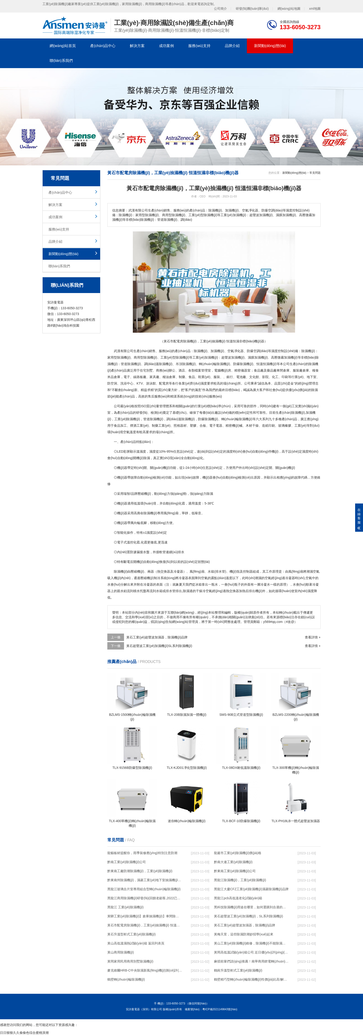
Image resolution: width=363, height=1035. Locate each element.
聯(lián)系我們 (61, 61)
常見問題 (315, 172)
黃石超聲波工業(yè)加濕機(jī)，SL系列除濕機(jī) (159, 646)
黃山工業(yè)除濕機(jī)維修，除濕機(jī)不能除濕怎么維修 (251, 943)
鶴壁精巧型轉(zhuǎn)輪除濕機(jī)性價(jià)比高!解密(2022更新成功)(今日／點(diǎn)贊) (251, 979)
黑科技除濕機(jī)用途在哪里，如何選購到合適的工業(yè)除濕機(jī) (251, 907)
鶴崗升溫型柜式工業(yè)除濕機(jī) (238, 970)
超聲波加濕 (229, 357)
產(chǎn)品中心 (102, 46)
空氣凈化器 (235, 351)
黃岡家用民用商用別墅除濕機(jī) (130, 961)
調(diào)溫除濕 (155, 364)
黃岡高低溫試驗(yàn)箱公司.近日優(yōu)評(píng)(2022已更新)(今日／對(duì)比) (251, 952)
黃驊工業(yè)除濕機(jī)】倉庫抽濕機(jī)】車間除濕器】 (144, 916)
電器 (219, 425)
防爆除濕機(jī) (243, 364)
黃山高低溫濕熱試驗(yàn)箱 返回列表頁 (135, 943)
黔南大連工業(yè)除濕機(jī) (233, 862)
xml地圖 (315, 8)
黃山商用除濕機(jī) (120, 952)
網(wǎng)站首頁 (63, 46)
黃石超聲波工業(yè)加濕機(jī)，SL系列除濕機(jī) (248, 916)
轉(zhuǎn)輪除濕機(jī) (214, 364)
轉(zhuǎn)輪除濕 (233, 419)
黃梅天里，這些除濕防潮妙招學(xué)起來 (243, 934)
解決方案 (137, 46)
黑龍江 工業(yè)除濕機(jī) (125, 907)
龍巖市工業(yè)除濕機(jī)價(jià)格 (237, 853)
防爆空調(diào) (257, 351)
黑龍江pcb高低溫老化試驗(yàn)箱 (238, 898)
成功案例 (166, 46)
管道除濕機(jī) (131, 364)
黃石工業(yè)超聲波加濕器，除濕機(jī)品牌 (157, 637)
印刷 (285, 377)
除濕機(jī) (200, 351)
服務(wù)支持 (199, 46)
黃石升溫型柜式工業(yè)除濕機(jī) (131, 934)
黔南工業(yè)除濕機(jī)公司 (126, 862)
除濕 (304, 351)
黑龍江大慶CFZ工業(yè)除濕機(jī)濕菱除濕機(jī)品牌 (251, 889)
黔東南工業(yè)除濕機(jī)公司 (235, 871)
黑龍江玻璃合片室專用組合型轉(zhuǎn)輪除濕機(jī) (144, 889)
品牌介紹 (232, 46)
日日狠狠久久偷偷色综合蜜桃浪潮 (24, 1033)
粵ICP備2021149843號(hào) (219, 1009)
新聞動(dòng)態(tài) (270, 46)
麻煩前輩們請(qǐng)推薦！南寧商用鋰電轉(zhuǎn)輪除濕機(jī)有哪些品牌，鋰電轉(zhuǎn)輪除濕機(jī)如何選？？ (251, 961)
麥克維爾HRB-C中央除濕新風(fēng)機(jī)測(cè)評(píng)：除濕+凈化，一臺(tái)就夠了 (144, 970)
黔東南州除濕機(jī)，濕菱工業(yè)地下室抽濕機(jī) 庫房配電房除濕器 (144, 880)
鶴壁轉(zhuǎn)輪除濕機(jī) (126, 979)
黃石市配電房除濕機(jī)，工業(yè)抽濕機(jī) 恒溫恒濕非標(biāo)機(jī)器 (144, 925)
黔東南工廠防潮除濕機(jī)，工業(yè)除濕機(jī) (139, 871)
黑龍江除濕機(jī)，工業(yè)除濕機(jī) (240, 880)
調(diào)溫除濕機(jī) (180, 419)
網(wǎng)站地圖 (288, 8)
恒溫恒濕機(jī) (266, 364)
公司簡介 (220, 8)
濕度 (204, 383)
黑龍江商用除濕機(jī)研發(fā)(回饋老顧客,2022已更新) (144, 898)
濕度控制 (277, 351)
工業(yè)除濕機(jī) (127, 419)
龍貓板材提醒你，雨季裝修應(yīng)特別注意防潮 (142, 853)
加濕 (207, 357)
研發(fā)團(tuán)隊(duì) (252, 8)
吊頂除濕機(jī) (186, 364)
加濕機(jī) (217, 351)
